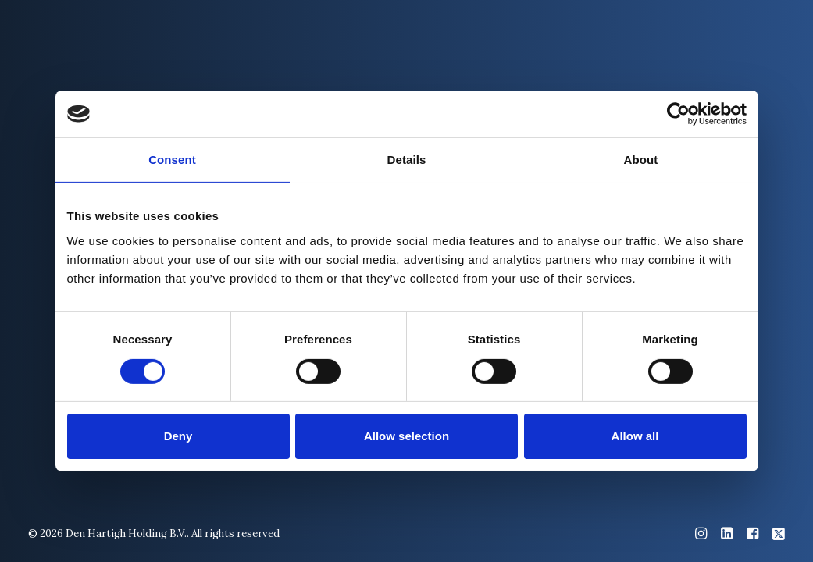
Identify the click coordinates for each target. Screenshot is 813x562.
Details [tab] (406, 159)
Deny (178, 436)
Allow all (635, 436)
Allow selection (406, 436)
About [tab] (641, 159)
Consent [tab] (172, 159)
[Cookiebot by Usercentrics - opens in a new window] (678, 114)
